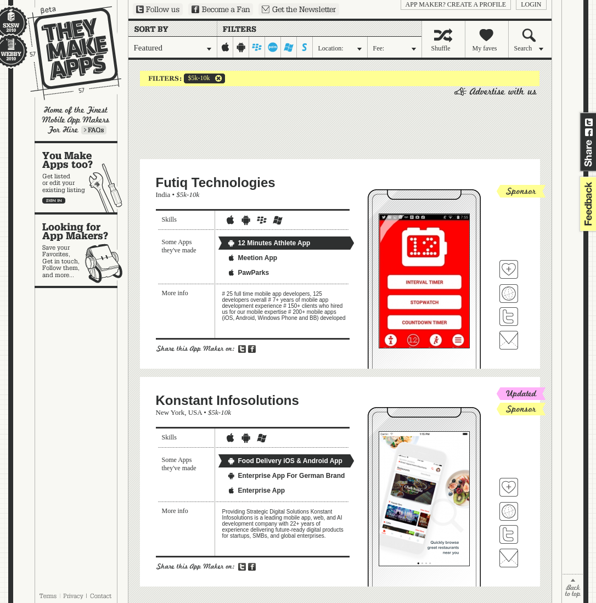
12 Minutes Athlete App (269, 243)
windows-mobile (289, 47)
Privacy (73, 596)
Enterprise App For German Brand (286, 475)
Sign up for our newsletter (298, 9)
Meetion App (252, 257)
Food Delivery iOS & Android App (284, 460)
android (241, 47)
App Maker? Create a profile (456, 4)
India (163, 194)
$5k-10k (197, 78)
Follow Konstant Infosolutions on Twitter (508, 534)
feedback (586, 204)
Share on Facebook (589, 132)
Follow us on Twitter (158, 9)
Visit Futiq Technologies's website (508, 293)
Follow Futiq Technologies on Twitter (508, 316)
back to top (572, 588)
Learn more (93, 130)
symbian (305, 47)
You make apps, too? (81, 177)
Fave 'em (508, 269)
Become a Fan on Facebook (220, 9)
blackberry (257, 47)
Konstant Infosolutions (227, 400)
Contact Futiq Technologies (508, 340)
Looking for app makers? (81, 250)
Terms (47, 596)
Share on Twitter (589, 122)
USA (195, 412)
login (531, 4)
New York (170, 412)
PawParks (248, 272)
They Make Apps (67, 53)
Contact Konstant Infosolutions (508, 558)
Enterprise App (256, 490)
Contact (101, 596)
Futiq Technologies (215, 182)
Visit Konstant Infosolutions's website (508, 511)
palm (273, 47)
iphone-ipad (225, 47)
